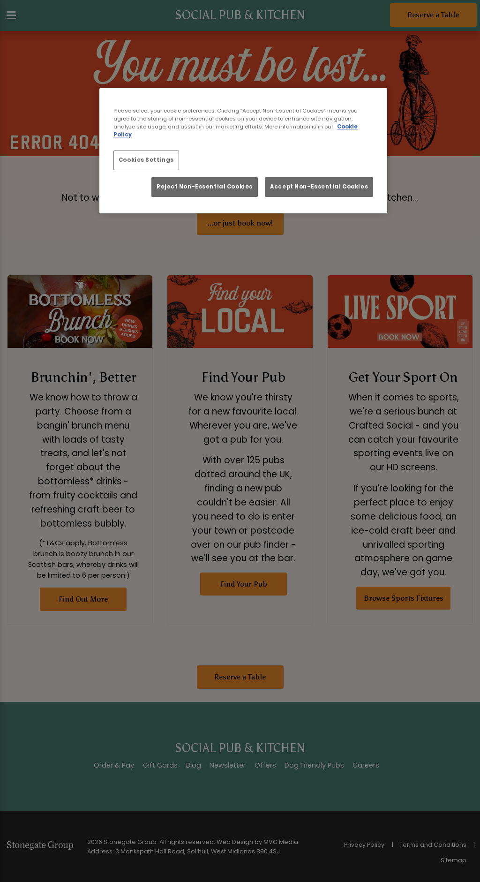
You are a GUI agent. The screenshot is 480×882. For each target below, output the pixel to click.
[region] (243, 150)
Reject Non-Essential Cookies (205, 186)
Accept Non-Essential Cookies (319, 186)
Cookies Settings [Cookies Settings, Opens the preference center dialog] (146, 160)
